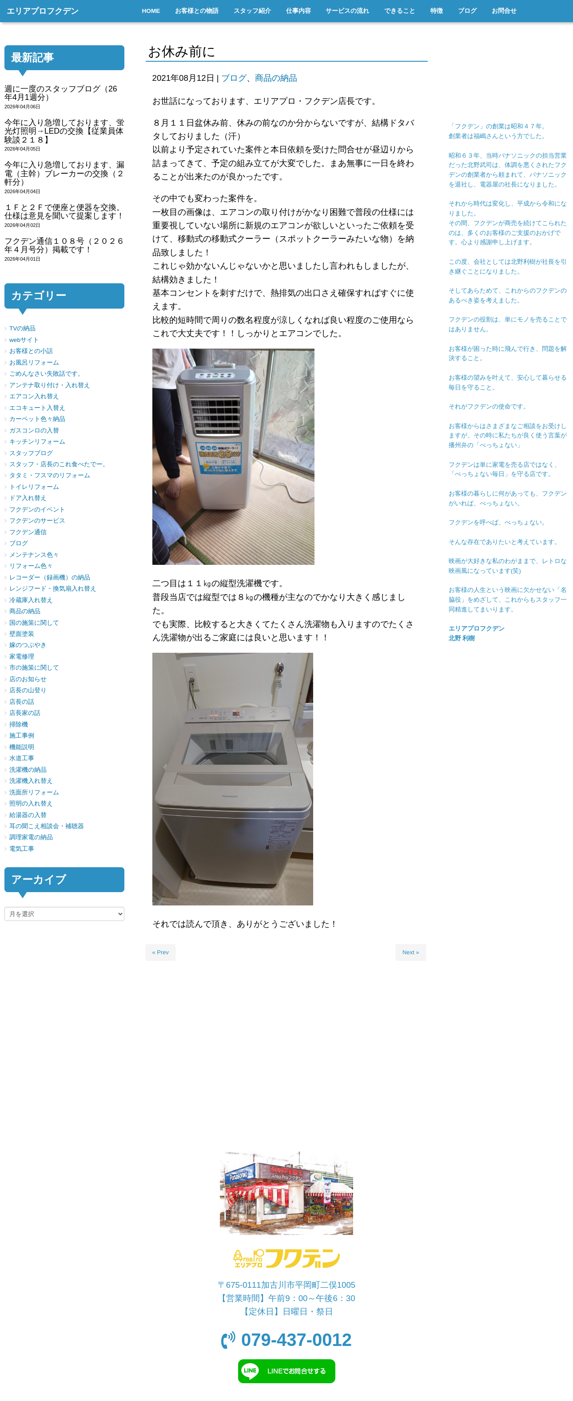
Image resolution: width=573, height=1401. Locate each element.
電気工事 (21, 848)
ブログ (234, 78)
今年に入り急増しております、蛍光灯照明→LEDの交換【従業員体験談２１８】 (64, 131)
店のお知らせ (28, 679)
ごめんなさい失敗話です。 (46, 373)
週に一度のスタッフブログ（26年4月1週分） (60, 93)
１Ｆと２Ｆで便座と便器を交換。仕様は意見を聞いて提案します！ (64, 211)
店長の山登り (28, 690)
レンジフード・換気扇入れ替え (52, 588)
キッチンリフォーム (37, 441)
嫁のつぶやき (28, 645)
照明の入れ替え (31, 803)
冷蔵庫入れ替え (31, 600)
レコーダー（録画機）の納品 (49, 577)
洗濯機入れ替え (31, 781)
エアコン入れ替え (34, 396)
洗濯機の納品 (28, 769)
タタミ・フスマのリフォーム (49, 475)
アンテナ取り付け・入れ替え (49, 385)
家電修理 (21, 656)
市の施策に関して (34, 667)
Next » (410, 952)
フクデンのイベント (37, 509)
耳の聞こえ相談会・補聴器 (46, 826)
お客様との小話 (31, 351)
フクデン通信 (28, 532)
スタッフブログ (31, 453)
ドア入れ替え (28, 498)
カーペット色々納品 (37, 419)
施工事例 (21, 735)
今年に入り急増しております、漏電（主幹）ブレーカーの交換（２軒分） (64, 173)
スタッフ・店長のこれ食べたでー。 (59, 464)
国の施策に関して (34, 622)
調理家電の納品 (31, 837)
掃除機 (18, 724)
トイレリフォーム (34, 487)
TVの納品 (22, 328)
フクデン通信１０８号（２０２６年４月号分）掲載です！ (64, 245)
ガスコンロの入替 (34, 430)
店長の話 (21, 702)
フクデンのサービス (37, 520)
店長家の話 (24, 713)
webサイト (24, 340)
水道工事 (21, 758)
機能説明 (21, 747)
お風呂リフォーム (34, 362)
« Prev (160, 952)
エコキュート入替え (37, 408)
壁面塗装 (21, 634)
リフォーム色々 (31, 566)
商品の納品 (276, 78)
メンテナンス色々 (34, 555)
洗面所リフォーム (34, 792)
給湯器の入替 (28, 815)
